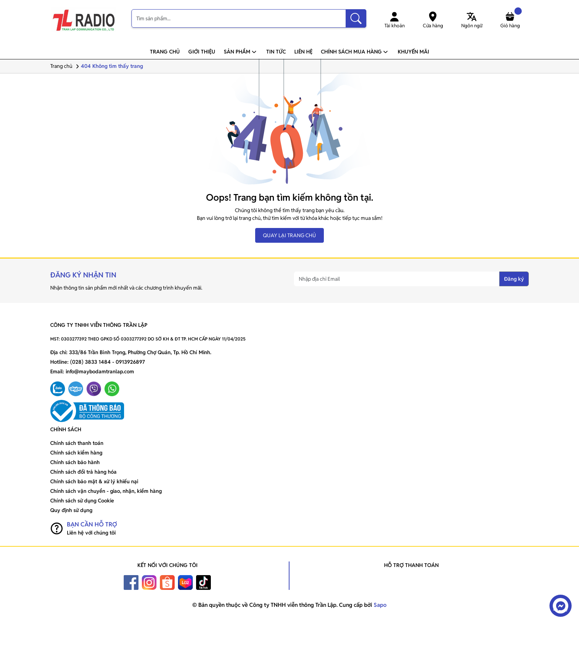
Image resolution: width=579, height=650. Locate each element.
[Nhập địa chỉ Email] (397, 279)
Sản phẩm (241, 51)
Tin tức (276, 51)
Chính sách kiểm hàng (76, 452)
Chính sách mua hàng (355, 51)
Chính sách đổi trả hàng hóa (83, 472)
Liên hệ (303, 51)
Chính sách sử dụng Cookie (82, 500)
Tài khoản (394, 20)
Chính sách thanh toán (76, 443)
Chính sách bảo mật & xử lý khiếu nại (94, 481)
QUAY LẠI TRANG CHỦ (289, 235)
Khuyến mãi (413, 51)
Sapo (379, 604)
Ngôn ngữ (471, 20)
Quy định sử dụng (71, 510)
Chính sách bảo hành (75, 462)
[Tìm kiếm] (356, 18)
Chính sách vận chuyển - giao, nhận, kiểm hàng (106, 491)
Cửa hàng (433, 20)
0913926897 (130, 362)
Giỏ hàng (511, 20)
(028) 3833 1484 (90, 362)
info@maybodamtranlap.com (100, 371)
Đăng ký (514, 279)
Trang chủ (165, 51)
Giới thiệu (201, 51)
